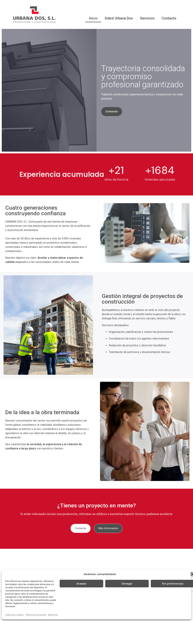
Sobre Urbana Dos (119, 18)
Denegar (127, 583)
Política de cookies (14, 614)
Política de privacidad (35, 614)
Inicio (93, 18)
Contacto (169, 18)
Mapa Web (53, 614)
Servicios (147, 18)
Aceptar (82, 583)
